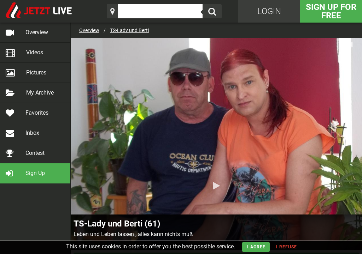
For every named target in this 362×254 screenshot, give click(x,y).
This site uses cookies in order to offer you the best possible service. (150, 246)
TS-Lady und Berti (129, 30)
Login (269, 11)
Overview (89, 30)
